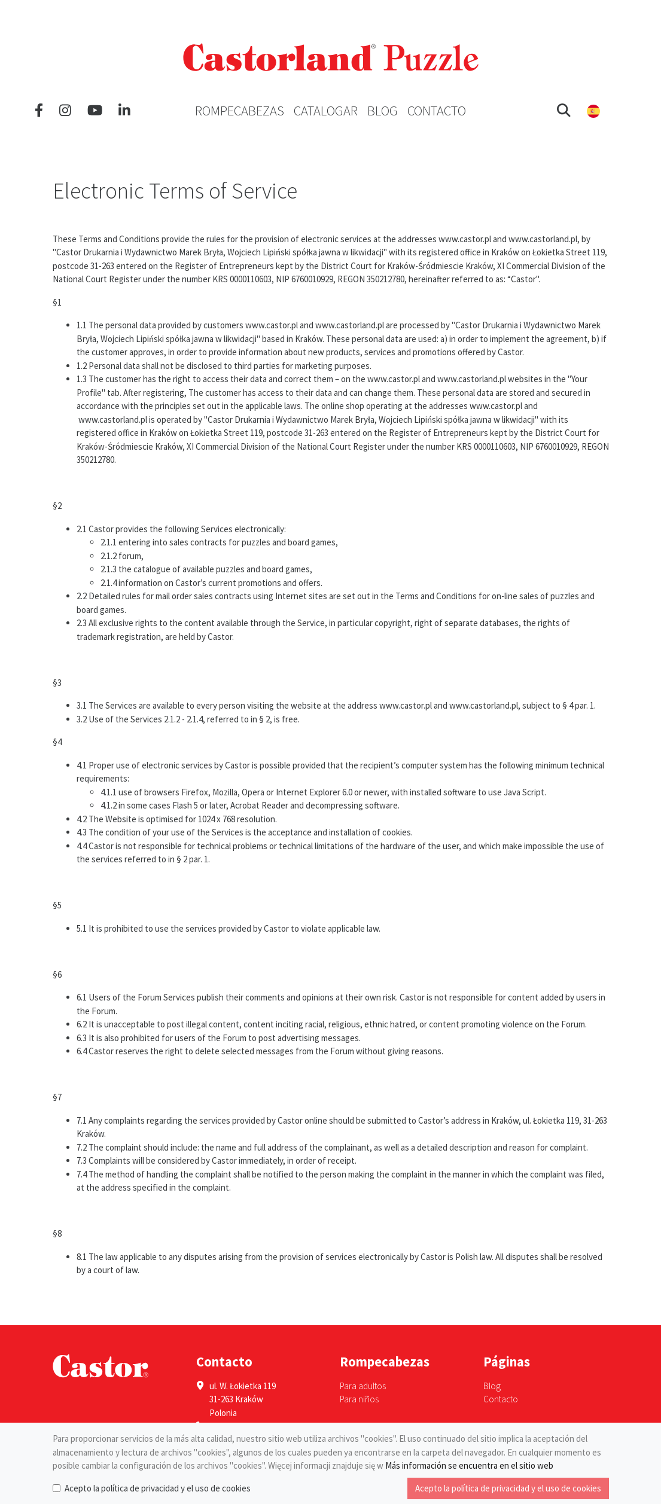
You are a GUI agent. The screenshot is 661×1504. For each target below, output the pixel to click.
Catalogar (326, 110)
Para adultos (363, 1386)
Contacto (436, 110)
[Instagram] (65, 110)
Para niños (359, 1399)
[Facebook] (39, 110)
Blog (382, 110)
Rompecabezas (239, 110)
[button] (564, 110)
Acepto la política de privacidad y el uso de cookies (158, 1488)
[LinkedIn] (124, 110)
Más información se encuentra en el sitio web (469, 1465)
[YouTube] (94, 110)
